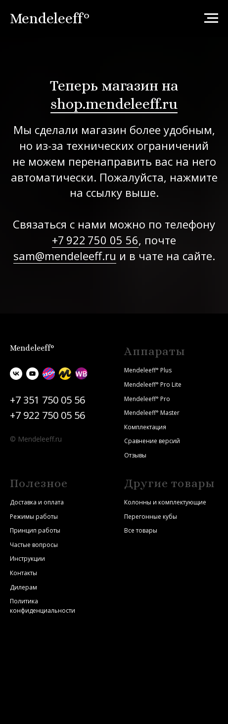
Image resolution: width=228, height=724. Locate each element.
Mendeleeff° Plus (148, 370)
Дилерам (23, 587)
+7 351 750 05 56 (47, 400)
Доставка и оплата (37, 502)
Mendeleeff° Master (152, 412)
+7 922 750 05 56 (95, 239)
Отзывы (135, 455)
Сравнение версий (152, 441)
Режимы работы (34, 516)
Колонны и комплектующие (165, 502)
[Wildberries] (81, 373)
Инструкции (27, 558)
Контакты (23, 573)
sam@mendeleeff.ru (64, 255)
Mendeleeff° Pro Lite (153, 384)
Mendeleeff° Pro (147, 399)
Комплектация (145, 427)
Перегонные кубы (150, 516)
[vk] (16, 373)
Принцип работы (35, 530)
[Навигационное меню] (211, 18)
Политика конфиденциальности (42, 606)
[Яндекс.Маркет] (65, 373)
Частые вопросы (34, 545)
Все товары (140, 530)
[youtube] (32, 373)
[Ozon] (49, 373)
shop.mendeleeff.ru (114, 103)
